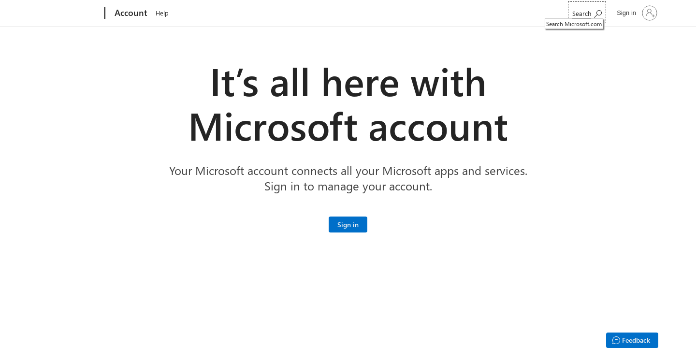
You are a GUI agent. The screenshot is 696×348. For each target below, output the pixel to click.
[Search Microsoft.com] (587, 12)
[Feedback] (632, 340)
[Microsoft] (68, 13)
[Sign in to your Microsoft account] (348, 224)
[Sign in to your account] (636, 13)
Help (162, 13)
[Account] (130, 13)
